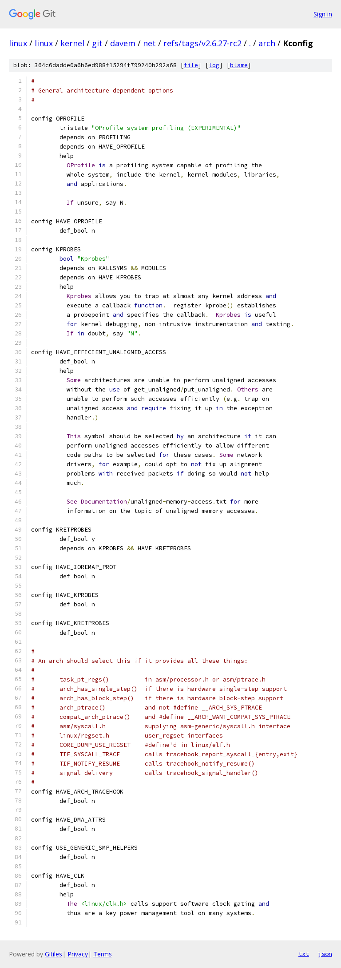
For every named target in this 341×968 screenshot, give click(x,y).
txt (303, 954)
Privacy (77, 954)
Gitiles (53, 954)
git (97, 43)
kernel (72, 43)
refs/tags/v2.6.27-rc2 (202, 43)
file (191, 65)
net (149, 43)
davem (122, 43)
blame (239, 65)
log (214, 65)
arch (266, 43)
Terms (102, 954)
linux (18, 43)
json (325, 954)
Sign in (322, 14)
